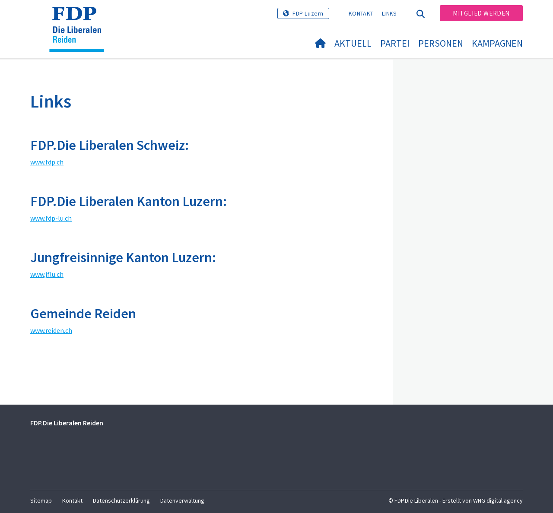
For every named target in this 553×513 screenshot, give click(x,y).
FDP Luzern (308, 13)
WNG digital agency (498, 500)
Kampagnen (497, 43)
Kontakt (361, 13)
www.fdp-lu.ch (51, 218)
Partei (395, 43)
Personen (440, 43)
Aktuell (353, 43)
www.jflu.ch (47, 274)
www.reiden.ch (51, 330)
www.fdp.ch (47, 162)
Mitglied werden (481, 13)
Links (389, 13)
